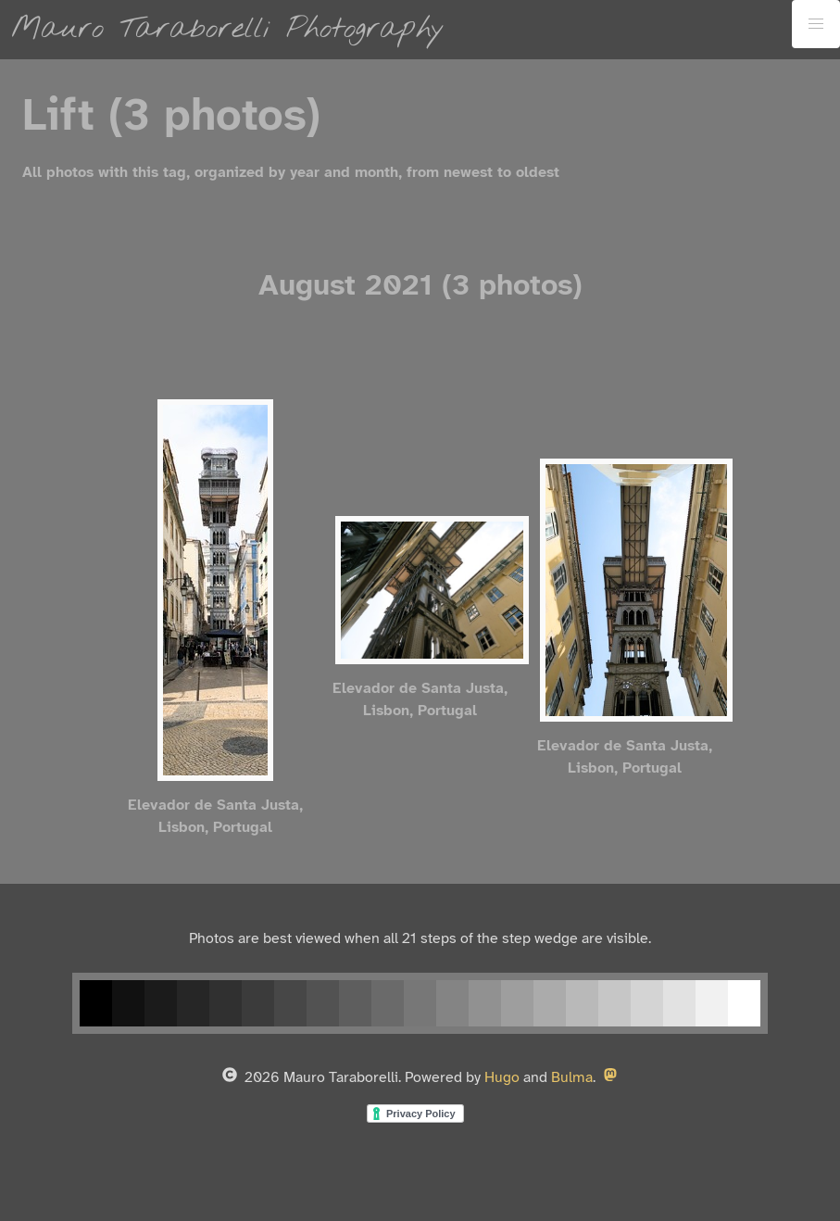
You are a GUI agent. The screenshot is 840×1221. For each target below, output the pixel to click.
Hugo (502, 1078)
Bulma (572, 1078)
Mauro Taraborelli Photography (228, 29)
